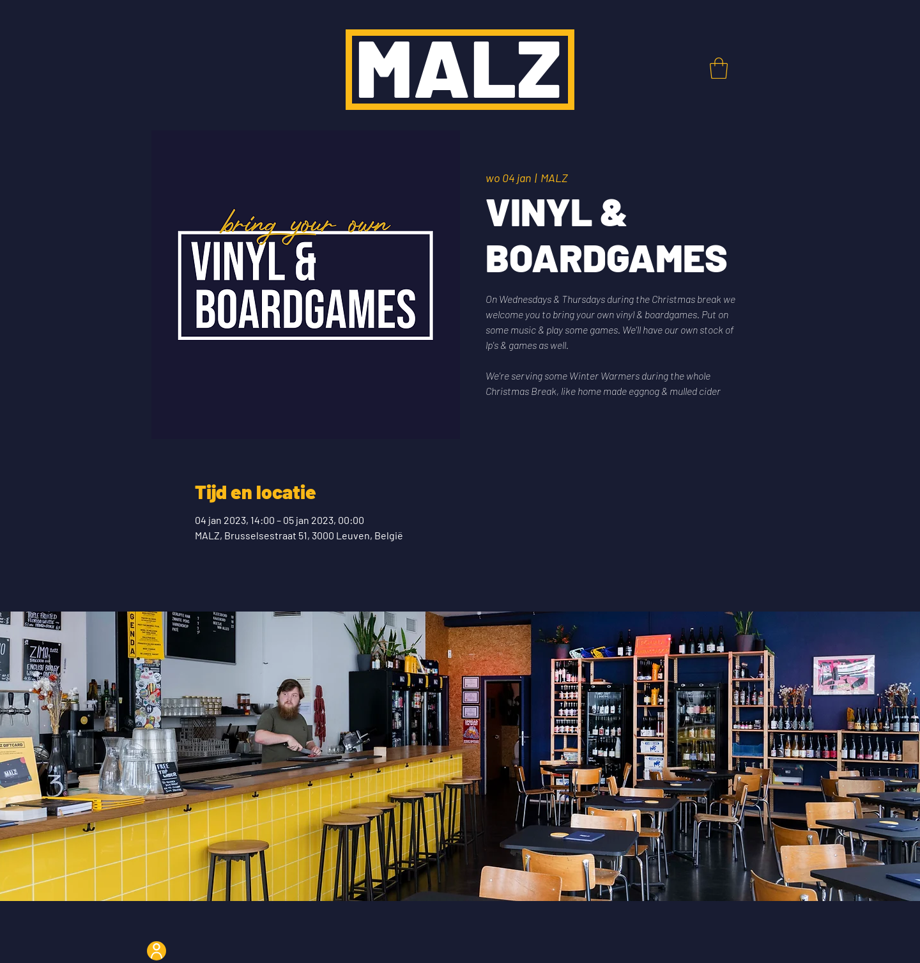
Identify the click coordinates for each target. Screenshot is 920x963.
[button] (719, 68)
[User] (156, 950)
